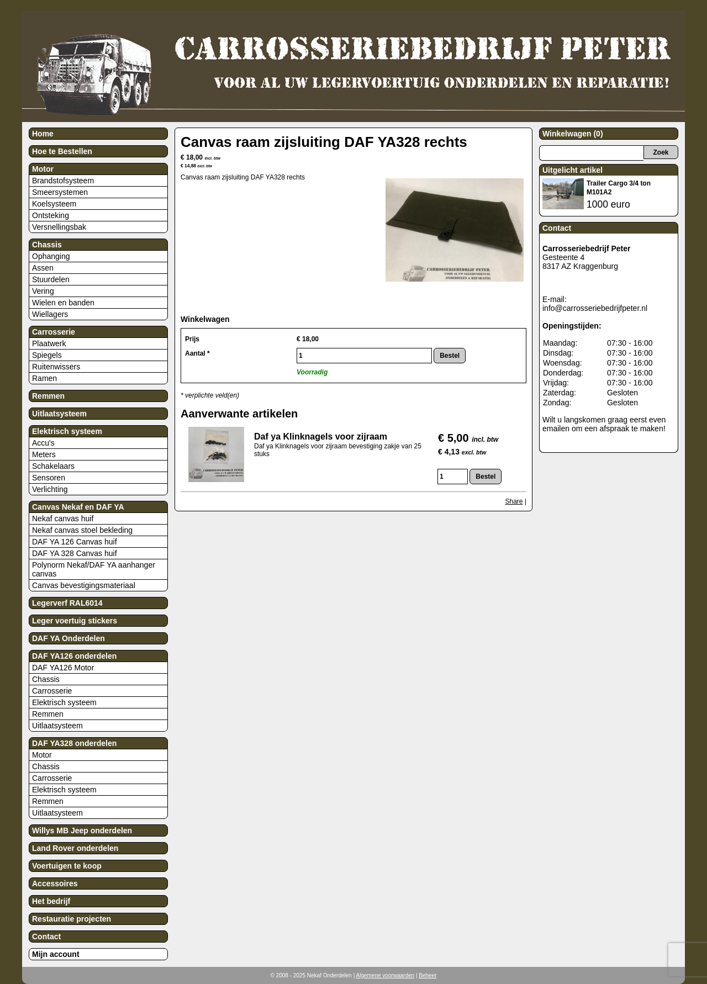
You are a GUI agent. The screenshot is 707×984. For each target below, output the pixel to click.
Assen (43, 267)
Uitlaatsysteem (59, 413)
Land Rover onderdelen (75, 848)
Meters (44, 454)
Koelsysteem (54, 203)
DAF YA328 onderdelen (74, 743)
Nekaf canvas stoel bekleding (82, 530)
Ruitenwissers (56, 366)
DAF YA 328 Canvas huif (74, 553)
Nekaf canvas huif (62, 518)
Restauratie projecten (71, 918)
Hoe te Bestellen (62, 151)
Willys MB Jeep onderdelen (82, 830)
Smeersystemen (60, 192)
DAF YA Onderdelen (68, 638)
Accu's (43, 442)
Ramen (44, 378)
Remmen (48, 396)
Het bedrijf (51, 901)
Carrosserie (53, 331)
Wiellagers (50, 314)
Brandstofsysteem (63, 180)
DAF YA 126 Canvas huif (74, 541)
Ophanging (51, 256)
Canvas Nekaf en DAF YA (78, 506)
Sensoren (48, 477)
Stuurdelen (51, 279)
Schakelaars (53, 466)
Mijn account (56, 954)
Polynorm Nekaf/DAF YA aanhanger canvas (93, 569)
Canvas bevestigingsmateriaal (83, 585)
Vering (43, 291)
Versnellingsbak (59, 227)
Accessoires (55, 883)
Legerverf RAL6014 (67, 603)
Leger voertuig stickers (74, 620)
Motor (43, 169)
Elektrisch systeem (67, 431)
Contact (46, 936)
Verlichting (50, 489)
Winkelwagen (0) (572, 133)
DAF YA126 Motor (63, 667)
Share (514, 501)
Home (43, 133)
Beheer (427, 975)
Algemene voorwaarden (385, 975)
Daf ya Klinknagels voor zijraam (320, 436)
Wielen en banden (63, 302)
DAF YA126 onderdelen (74, 656)
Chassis (47, 244)
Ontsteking (50, 215)
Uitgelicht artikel (572, 170)
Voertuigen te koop (67, 865)
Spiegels (47, 355)
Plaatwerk (49, 343)
